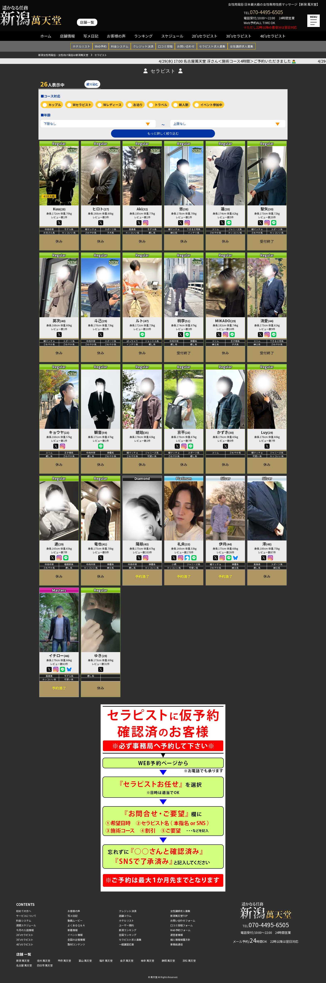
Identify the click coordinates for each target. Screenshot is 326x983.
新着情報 (73, 930)
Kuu (59, 208)
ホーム (45, 36)
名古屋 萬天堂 (24, 965)
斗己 (100, 320)
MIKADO (225, 320)
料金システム (119, 46)
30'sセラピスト (239, 36)
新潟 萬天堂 (22, 960)
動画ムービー (75, 920)
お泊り (138, 104)
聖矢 (267, 208)
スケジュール (172, 36)
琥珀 (142, 432)
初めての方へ (23, 911)
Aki (142, 208)
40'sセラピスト (273, 36)
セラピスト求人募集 (212, 46)
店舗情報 (67, 36)
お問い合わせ (186, 46)
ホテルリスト (81, 46)
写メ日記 (90, 36)
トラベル (161, 104)
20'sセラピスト (204, 36)
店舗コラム (125, 915)
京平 (183, 432)
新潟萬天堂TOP (179, 915)
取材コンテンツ (76, 944)
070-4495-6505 (266, 12)
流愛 (267, 320)
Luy (267, 432)
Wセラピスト (82, 104)
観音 (100, 432)
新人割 (183, 104)
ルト (142, 320)
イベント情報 (75, 935)
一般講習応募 (126, 944)
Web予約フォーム (180, 930)
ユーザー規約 (126, 925)
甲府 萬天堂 (64, 960)
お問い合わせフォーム (182, 920)
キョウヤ (59, 432)
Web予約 (100, 46)
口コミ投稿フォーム (181, 925)
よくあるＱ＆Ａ (76, 925)
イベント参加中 (211, 104)
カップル (54, 104)
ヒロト (100, 208)
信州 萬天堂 (43, 960)
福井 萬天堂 (105, 960)
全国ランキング (127, 935)
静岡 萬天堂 (168, 960)
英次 (59, 320)
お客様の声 (116, 36)
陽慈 (142, 543)
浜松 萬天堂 (189, 960)
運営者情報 (176, 935)
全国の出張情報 (76, 939)
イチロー (59, 655)
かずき (225, 432)
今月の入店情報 (25, 930)
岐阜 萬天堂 (147, 960)
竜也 (100, 543)
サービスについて (26, 915)
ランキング (143, 36)
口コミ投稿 (165, 46)
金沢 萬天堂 (126, 960)
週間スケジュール (26, 925)
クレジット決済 (143, 46)
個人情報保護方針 (180, 939)
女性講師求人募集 (241, 46)
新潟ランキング (127, 930)
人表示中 (52, 83)
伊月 (225, 543)
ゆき (100, 655)
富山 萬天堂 (85, 960)
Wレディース (112, 104)
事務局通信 (176, 944)
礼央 (183, 543)
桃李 (183, 320)
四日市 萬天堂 (45, 965)
